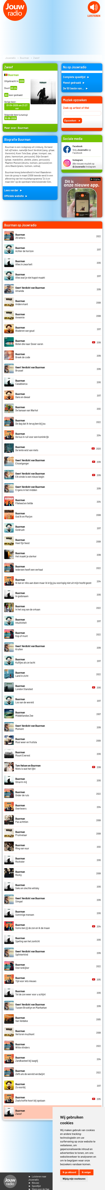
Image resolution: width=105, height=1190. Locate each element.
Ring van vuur (22, 846)
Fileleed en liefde (24, 501)
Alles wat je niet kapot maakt (30, 276)
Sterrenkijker (22, 966)
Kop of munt (21, 634)
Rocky (20, 873)
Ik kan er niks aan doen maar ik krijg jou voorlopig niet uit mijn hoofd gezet (53, 581)
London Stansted (24, 687)
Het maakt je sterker (26, 554)
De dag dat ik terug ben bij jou (30, 422)
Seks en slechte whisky (27, 886)
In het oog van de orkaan (27, 608)
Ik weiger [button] (86, 1172)
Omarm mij (21, 780)
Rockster (20, 860)
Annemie (20, 316)
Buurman (24, 57)
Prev (4, 18)
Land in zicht (21, 674)
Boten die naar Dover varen (29, 342)
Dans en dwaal (22, 395)
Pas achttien (21, 820)
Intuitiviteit (21, 621)
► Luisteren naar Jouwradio (37, 1178)
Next (100, 18)
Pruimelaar (21, 833)
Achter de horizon (24, 249)
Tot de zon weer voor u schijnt (30, 992)
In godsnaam (22, 594)
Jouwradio (10, 57)
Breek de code (22, 355)
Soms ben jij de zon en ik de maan (32, 926)
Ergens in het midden (30, 488)
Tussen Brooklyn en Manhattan (31, 1006)
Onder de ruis (22, 793)
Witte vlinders (22, 1046)
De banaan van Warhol (26, 408)
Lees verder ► (13, 190)
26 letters (20, 236)
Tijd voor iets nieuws (25, 979)
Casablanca (21, 382)
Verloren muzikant (24, 1032)
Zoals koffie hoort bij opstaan (30, 1099)
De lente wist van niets (26, 448)
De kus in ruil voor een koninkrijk (32, 435)
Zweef (20, 1112)
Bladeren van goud (24, 329)
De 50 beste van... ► (75, 88)
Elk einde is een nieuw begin (30, 475)
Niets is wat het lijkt (28, 767)
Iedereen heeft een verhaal (29, 568)
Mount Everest (22, 754)
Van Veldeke (21, 1019)
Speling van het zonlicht (27, 939)
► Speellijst (34, 1185)
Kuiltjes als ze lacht (25, 661)
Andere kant (21, 302)
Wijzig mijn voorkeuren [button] (74, 1179)
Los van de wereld (24, 700)
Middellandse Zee (24, 714)
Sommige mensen (24, 913)
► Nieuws (33, 1182)
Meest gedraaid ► (74, 82)
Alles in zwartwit (23, 262)
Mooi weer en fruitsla (26, 740)
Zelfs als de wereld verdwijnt (30, 1072)
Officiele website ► (16, 196)
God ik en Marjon (23, 515)
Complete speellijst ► (76, 77)
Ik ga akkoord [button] (69, 1172)
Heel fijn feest (22, 541)
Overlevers (20, 807)
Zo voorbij (20, 1085)
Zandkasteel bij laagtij (26, 1059)
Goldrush (20, 528)
